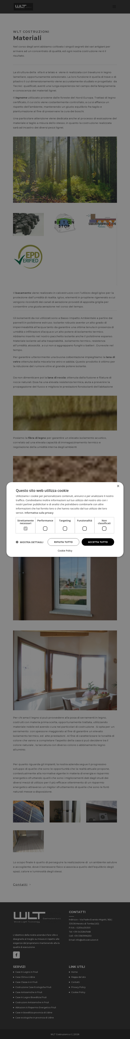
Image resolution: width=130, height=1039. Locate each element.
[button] (29, 542)
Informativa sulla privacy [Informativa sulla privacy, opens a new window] (39, 512)
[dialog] (64, 519)
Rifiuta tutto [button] (63, 541)
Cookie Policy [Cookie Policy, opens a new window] (65, 550)
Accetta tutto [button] (98, 541)
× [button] (118, 486)
